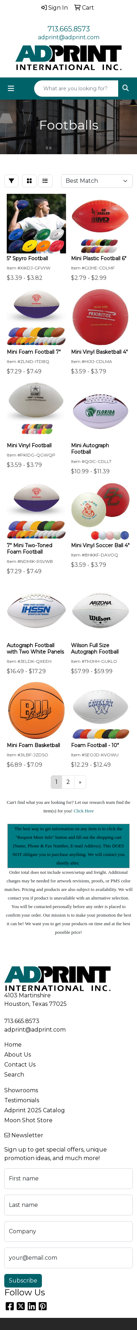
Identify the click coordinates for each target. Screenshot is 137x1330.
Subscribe (23, 1280)
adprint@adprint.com (68, 37)
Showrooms (21, 1090)
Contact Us (19, 1064)
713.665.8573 (69, 29)
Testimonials (21, 1100)
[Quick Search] (76, 88)
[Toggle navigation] (11, 89)
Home (13, 1044)
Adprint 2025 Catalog (34, 1110)
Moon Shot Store (28, 1120)
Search (14, 1074)
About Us (17, 1054)
